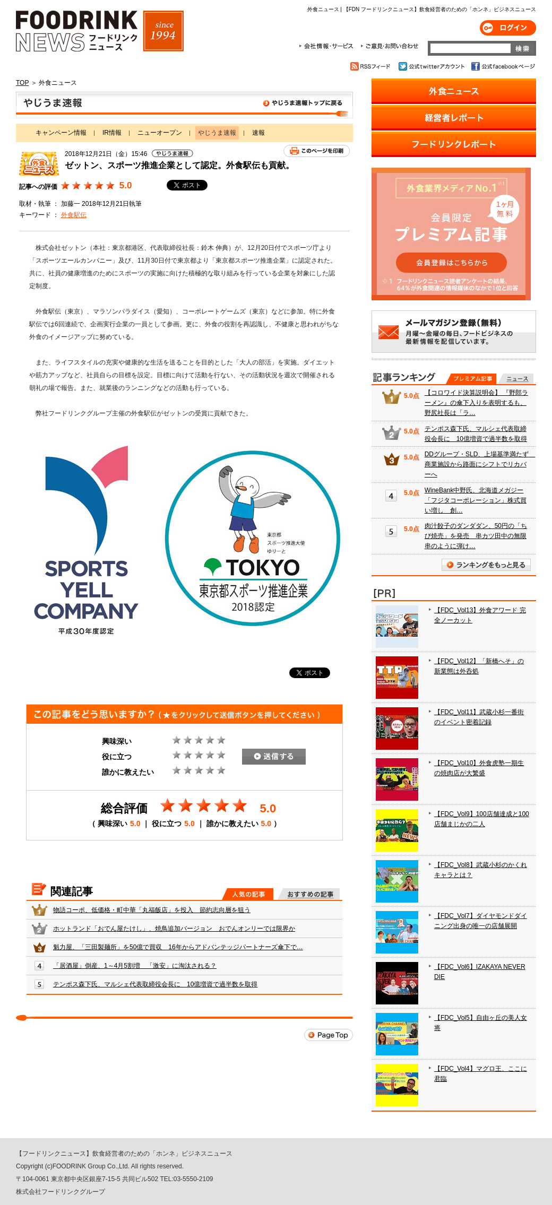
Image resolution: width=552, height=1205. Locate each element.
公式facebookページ (502, 66)
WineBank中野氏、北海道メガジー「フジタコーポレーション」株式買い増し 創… (476, 500)
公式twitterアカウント (432, 66)
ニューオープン (159, 132)
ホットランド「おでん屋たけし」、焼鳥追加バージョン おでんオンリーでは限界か (174, 928)
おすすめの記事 (309, 894)
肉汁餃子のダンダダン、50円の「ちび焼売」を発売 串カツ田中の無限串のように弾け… (476, 536)
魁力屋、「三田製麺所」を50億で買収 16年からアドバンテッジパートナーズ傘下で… (178, 947)
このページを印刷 (316, 151)
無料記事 (515, 379)
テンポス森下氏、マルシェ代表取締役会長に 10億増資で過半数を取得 (155, 984)
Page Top (328, 1035)
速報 (258, 132)
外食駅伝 (74, 215)
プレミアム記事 (471, 379)
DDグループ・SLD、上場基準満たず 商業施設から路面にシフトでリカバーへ (480, 464)
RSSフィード (372, 66)
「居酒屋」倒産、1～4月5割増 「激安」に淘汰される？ (135, 965)
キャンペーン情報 (61, 132)
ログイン (508, 28)
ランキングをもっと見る (486, 565)
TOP (22, 82)
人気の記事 (247, 894)
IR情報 (112, 132)
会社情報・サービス (328, 46)
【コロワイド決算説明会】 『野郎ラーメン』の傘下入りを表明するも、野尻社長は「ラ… (476, 403)
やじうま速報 (184, 105)
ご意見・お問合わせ (389, 46)
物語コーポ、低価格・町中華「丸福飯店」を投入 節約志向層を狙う (152, 910)
